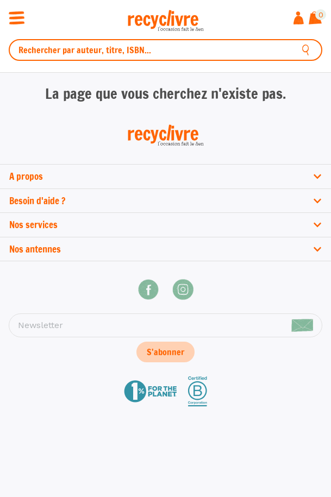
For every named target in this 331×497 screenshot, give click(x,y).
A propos (165, 176)
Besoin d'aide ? (165, 200)
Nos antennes (165, 249)
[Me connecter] (298, 19)
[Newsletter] (165, 325)
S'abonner (165, 352)
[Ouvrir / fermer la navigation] (16, 17)
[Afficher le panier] (315, 19)
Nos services (165, 224)
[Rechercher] (305, 50)
